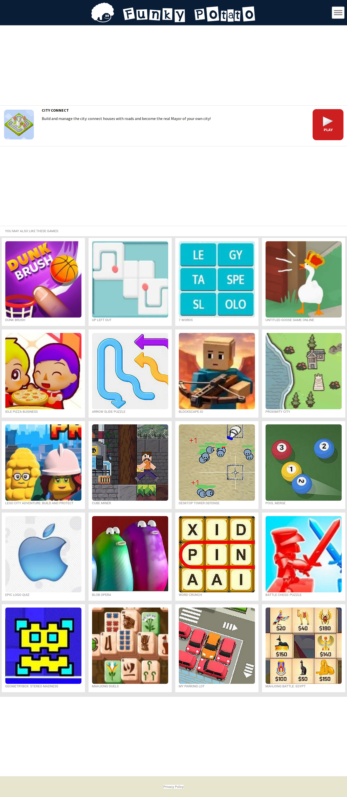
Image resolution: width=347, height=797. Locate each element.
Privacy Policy (173, 787)
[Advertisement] (173, 66)
